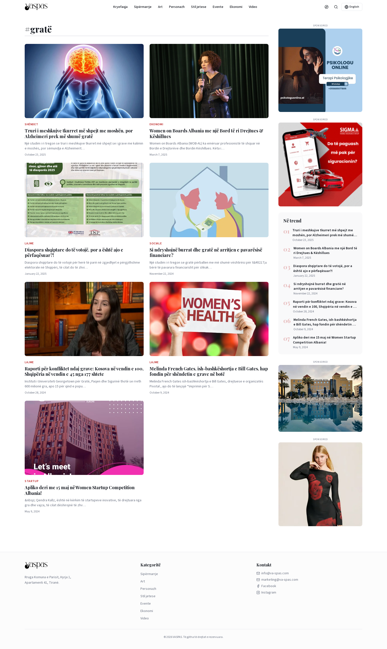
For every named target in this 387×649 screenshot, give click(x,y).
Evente (218, 6)
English (352, 7)
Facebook (266, 586)
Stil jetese (198, 6)
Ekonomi (236, 6)
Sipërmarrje (143, 6)
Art (160, 6)
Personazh (177, 6)
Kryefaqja (120, 6)
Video (253, 6)
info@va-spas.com (272, 573)
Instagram (266, 592)
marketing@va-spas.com (277, 579)
